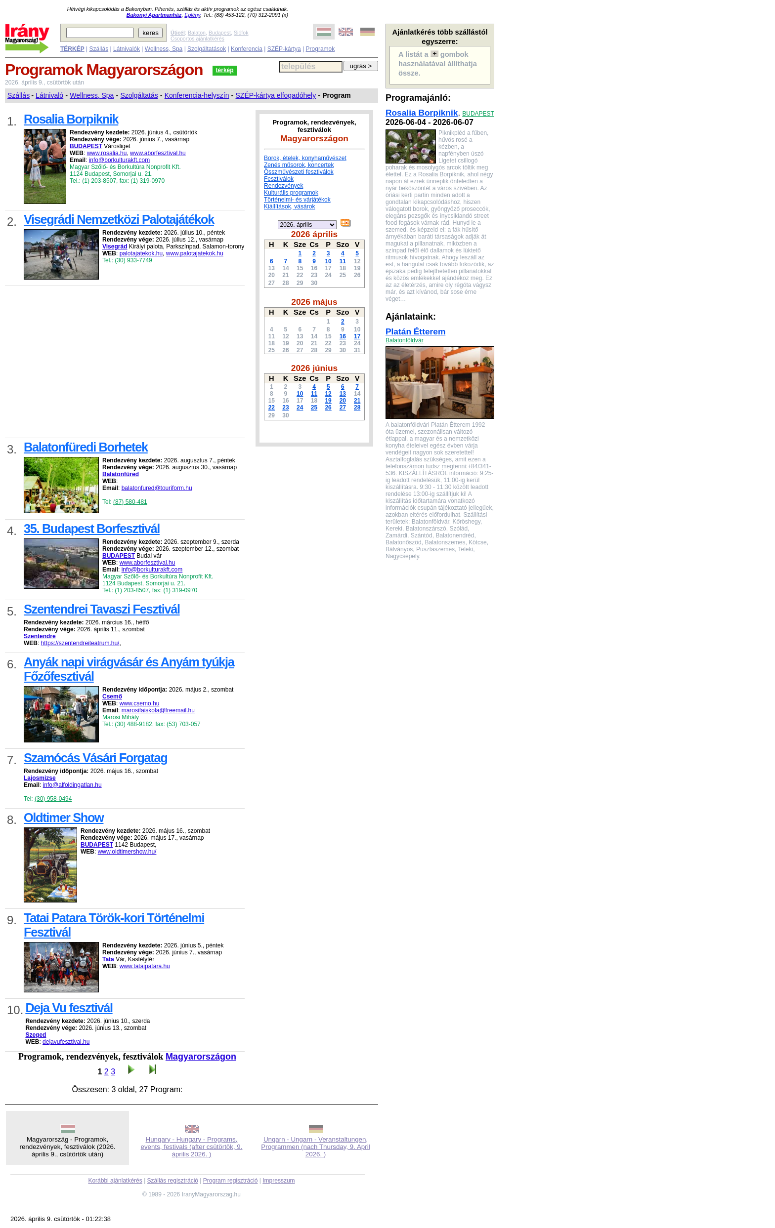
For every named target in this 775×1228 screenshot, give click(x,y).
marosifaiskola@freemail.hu (158, 710)
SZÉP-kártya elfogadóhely (276, 95)
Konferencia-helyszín (197, 95)
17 (357, 336)
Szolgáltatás (139, 95)
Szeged (35, 1034)
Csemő (112, 696)
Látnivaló (49, 95)
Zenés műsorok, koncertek (299, 165)
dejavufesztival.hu (66, 1041)
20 (343, 400)
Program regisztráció (230, 1180)
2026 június (314, 368)
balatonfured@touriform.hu (157, 488)
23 (285, 407)
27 (343, 407)
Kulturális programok (291, 192)
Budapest (220, 33)
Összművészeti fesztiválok (299, 171)
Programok (320, 48)
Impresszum (278, 1180)
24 (300, 407)
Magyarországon (201, 1057)
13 (343, 393)
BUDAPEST (478, 113)
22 (271, 407)
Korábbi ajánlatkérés (115, 1180)
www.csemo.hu (140, 703)
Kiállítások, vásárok (289, 206)
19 (328, 400)
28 (357, 407)
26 (328, 407)
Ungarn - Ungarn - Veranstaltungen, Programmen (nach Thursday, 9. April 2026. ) (315, 1147)
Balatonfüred (120, 474)
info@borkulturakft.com (119, 160)
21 (357, 400)
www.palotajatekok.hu (194, 253)
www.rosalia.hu (107, 153)
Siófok (241, 33)
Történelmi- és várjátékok (297, 199)
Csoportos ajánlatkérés (197, 38)
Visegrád (114, 246)
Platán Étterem (415, 331)
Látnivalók (126, 48)
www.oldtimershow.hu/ (127, 851)
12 (328, 393)
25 (314, 407)
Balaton (197, 33)
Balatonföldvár (405, 340)
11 (343, 261)
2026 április (314, 234)
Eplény (192, 15)
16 (343, 336)
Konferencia (246, 48)
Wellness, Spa (163, 48)
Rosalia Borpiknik (422, 113)
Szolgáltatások (206, 48)
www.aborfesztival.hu (158, 153)
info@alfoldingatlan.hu (72, 784)
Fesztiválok (279, 178)
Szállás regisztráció (172, 1180)
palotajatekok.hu (141, 253)
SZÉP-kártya (284, 48)
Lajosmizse (40, 778)
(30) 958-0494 (53, 798)
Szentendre (40, 636)
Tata (108, 959)
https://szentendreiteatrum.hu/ (80, 643)
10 (328, 261)
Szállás (98, 48)
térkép (225, 70)
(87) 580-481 (130, 501)
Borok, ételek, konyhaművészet (305, 158)
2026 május (314, 302)
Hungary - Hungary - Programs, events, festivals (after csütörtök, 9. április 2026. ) (192, 1147)
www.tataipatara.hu (145, 966)
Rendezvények (283, 185)
